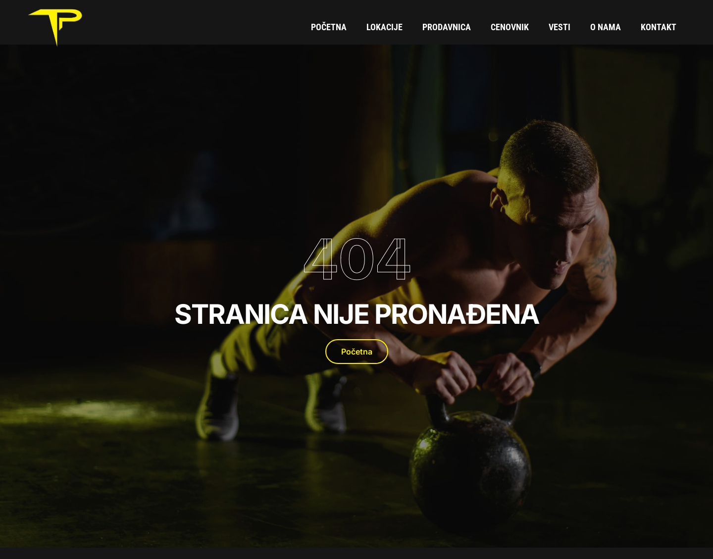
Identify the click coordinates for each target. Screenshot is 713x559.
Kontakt (658, 27)
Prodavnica (446, 27)
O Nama (605, 27)
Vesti (559, 27)
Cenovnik (510, 27)
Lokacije (384, 27)
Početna (329, 27)
